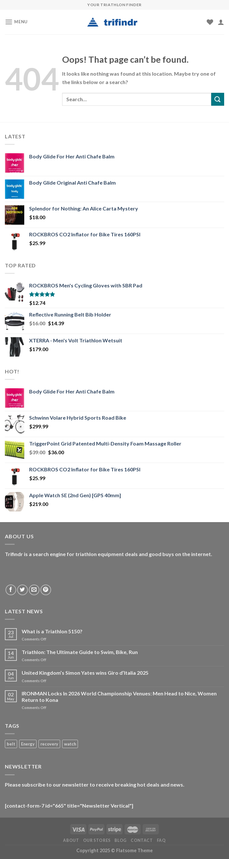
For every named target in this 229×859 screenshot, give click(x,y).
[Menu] (16, 22)
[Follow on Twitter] (22, 590)
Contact (142, 840)
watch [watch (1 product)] (70, 743)
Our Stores (97, 840)
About (71, 840)
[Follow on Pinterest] (45, 590)
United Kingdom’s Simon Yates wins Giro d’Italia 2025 (85, 673)
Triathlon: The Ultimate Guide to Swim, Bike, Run (80, 652)
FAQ (161, 840)
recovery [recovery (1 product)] (49, 743)
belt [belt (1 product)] (11, 743)
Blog (120, 840)
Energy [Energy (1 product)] (28, 743)
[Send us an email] (34, 590)
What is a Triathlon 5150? (52, 631)
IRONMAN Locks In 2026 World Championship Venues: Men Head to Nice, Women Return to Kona (119, 696)
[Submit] (217, 99)
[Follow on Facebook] (10, 590)
